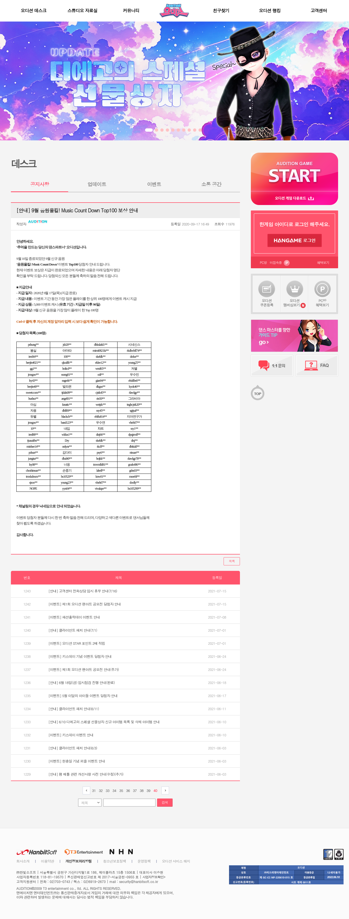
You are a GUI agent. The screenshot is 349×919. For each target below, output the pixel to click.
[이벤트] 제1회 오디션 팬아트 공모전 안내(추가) (84, 669)
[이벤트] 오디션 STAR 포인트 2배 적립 (77, 643)
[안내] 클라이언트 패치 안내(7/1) (73, 630)
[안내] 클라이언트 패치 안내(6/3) (73, 748)
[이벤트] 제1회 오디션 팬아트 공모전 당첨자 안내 (85, 604)
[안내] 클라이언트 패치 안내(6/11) (74, 708)
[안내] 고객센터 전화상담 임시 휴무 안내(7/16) (83, 590)
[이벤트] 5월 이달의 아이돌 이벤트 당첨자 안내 (83, 695)
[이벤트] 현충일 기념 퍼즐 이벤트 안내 (77, 761)
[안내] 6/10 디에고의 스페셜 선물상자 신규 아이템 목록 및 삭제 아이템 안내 (104, 721)
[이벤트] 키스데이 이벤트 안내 (71, 734)
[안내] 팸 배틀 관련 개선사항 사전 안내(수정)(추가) (86, 774)
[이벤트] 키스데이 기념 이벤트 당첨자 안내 (80, 656)
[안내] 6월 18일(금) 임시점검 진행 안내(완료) (82, 682)
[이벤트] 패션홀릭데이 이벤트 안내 (74, 617)
